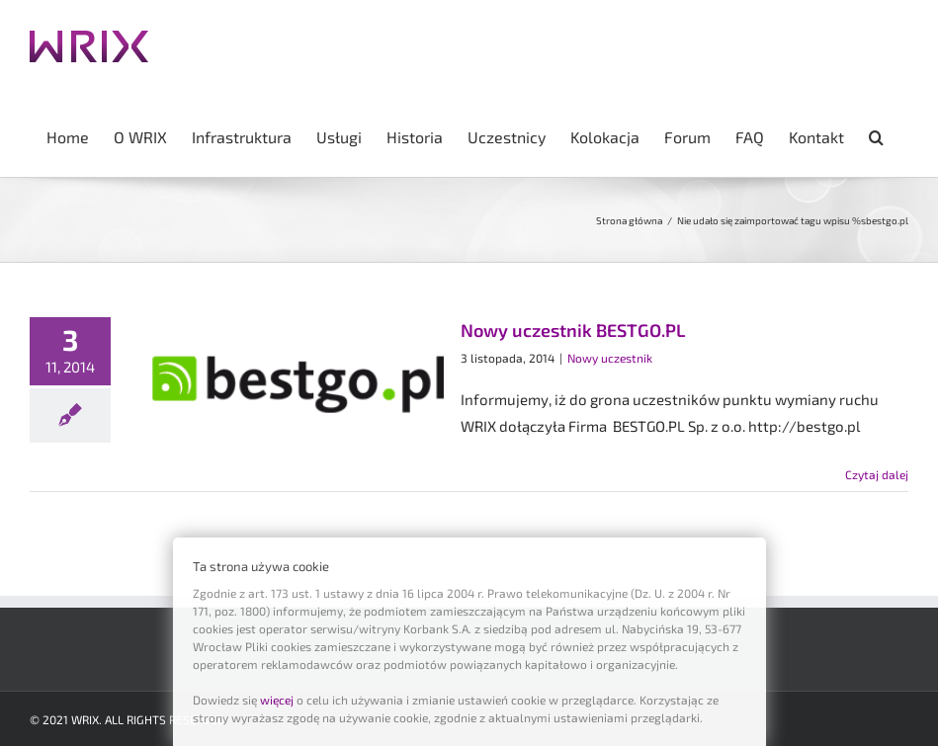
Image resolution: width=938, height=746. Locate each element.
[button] (876, 135)
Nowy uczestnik (609, 358)
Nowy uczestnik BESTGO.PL (573, 330)
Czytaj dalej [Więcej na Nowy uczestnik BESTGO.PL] (876, 474)
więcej (277, 699)
